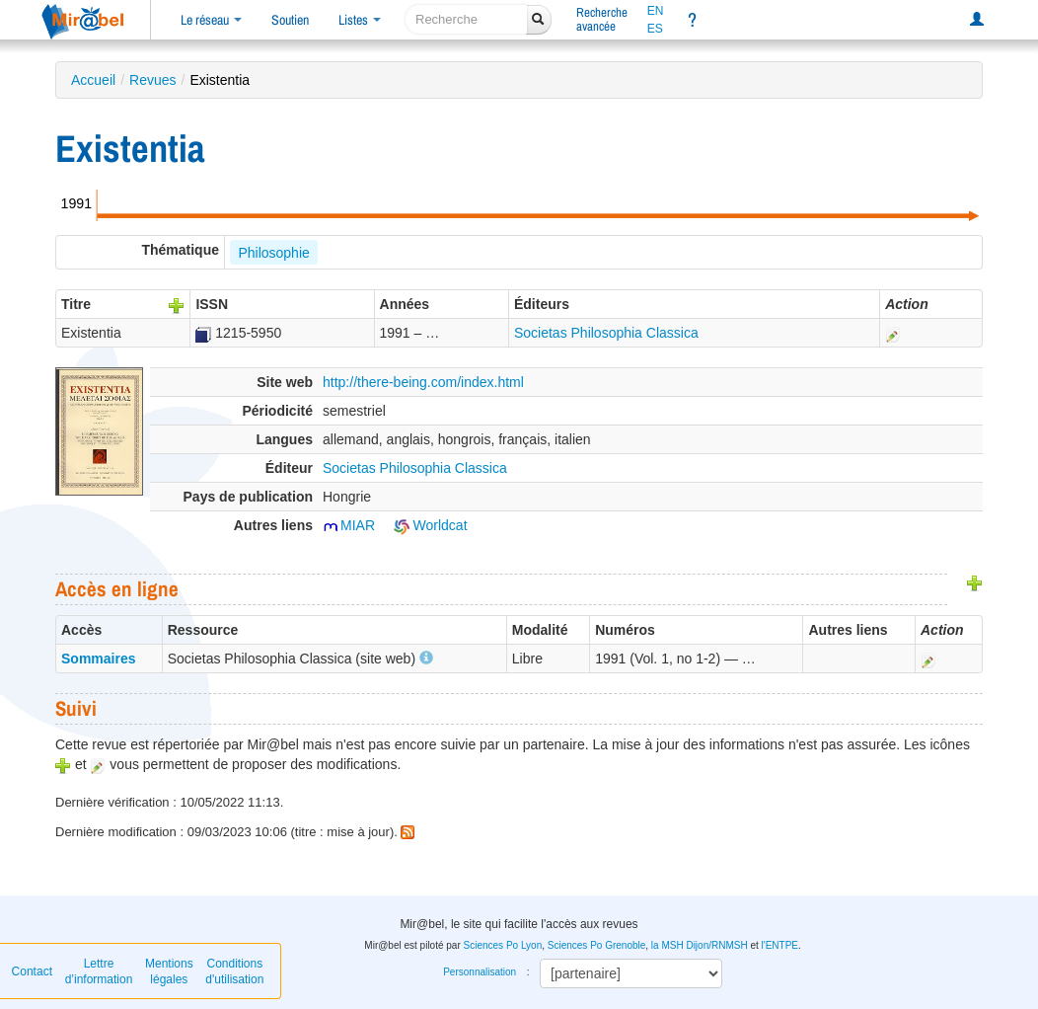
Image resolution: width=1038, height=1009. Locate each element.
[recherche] (466, 19)
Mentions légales (169, 971)
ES (655, 29)
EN (655, 11)
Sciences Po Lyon (503, 945)
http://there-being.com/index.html (423, 382)
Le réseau (211, 20)
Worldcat (431, 525)
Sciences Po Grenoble (597, 945)
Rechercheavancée (602, 19)
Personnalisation (479, 972)
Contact (32, 971)
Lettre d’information (99, 971)
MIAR (349, 525)
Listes (359, 20)
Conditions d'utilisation (234, 971)
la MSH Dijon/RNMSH (699, 945)
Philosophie (273, 253)
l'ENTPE (780, 945)
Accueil (93, 80)
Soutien (290, 20)
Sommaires (98, 658)
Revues (152, 80)
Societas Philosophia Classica (606, 333)
